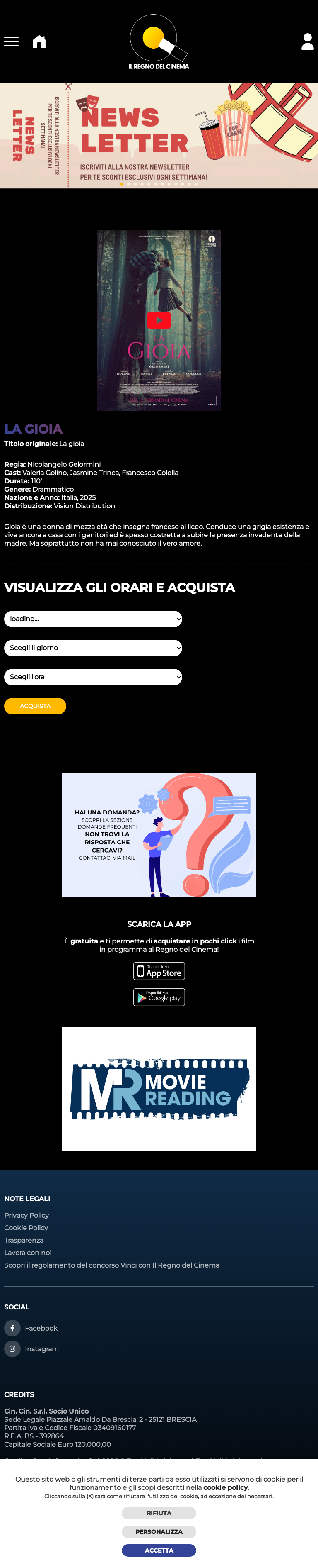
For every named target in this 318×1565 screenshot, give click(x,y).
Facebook (41, 1328)
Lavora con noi (27, 1253)
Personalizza (159, 1532)
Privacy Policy (26, 1215)
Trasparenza (23, 1240)
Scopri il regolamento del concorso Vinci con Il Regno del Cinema (111, 1265)
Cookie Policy (26, 1228)
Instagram (42, 1349)
